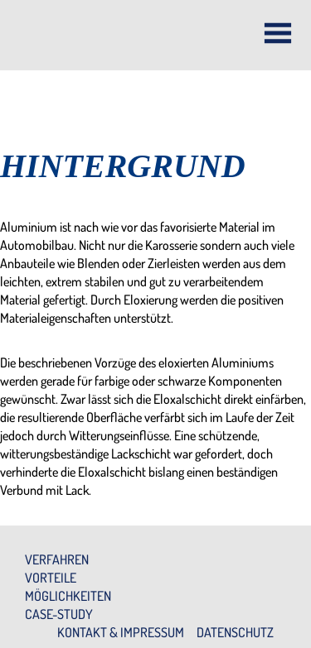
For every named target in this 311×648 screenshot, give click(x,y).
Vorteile (50, 577)
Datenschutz (235, 632)
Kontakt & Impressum (120, 632)
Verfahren (57, 559)
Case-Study (59, 614)
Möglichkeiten (68, 596)
